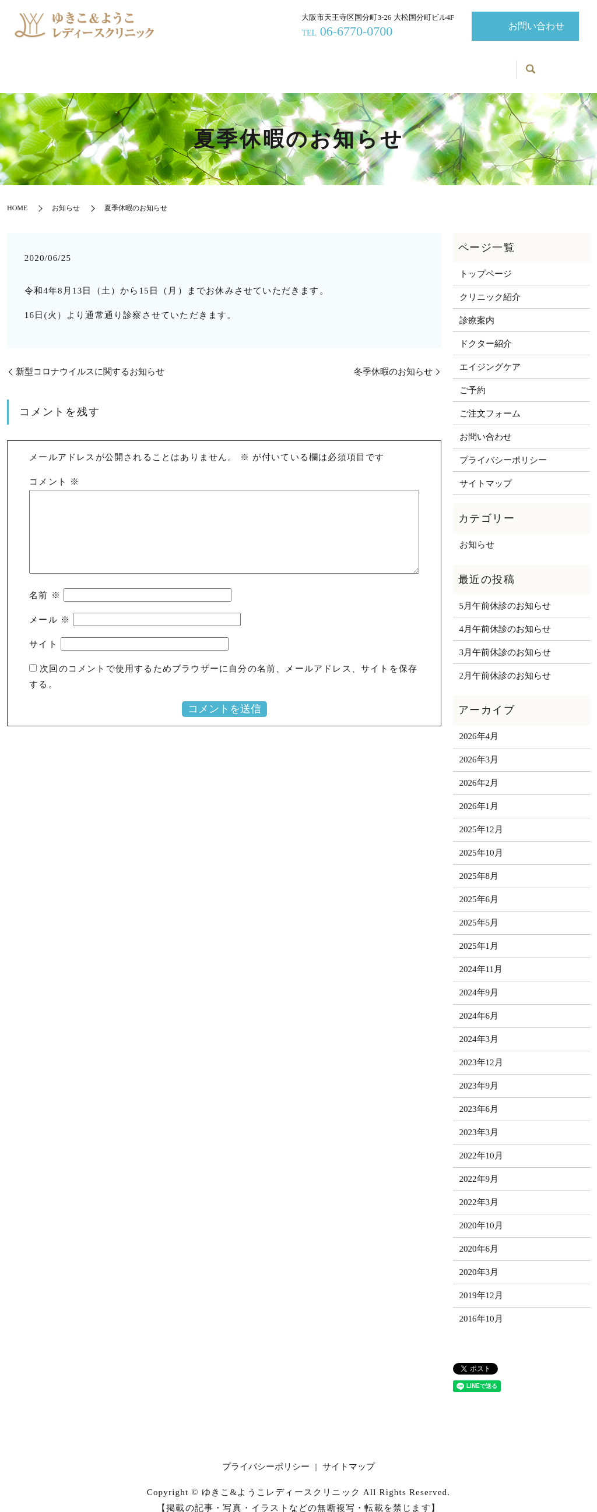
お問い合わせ (536, 26)
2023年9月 (479, 1073)
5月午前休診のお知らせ (505, 593)
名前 (45, 583)
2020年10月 (481, 1213)
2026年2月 (479, 770)
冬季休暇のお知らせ (393, 358)
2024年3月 (479, 1026)
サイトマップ (485, 470)
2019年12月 (481, 1283)
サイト (43, 632)
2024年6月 (479, 1003)
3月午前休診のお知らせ (505, 639)
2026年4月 (479, 724)
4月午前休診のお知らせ (505, 616)
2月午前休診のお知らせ (505, 662)
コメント (54, 469)
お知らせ (433, 64)
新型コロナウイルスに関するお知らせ (90, 358)
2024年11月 (481, 957)
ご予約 (488, 64)
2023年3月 (479, 1120)
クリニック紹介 (161, 64)
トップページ (87, 64)
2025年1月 (479, 933)
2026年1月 (479, 794)
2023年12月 (481, 1050)
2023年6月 (479, 1096)
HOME (17, 196)
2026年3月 (479, 747)
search (530, 63)
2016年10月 (481, 1306)
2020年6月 (479, 1236)
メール (49, 607)
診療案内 (229, 64)
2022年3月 (479, 1190)
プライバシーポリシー (503, 447)
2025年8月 (479, 863)
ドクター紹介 (294, 64)
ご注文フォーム (490, 400)
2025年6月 (479, 887)
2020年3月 (479, 1259)
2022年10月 (481, 1143)
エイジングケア (368, 64)
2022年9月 (479, 1166)
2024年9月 (479, 980)
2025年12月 (481, 817)
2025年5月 (479, 910)
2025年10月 (481, 840)
